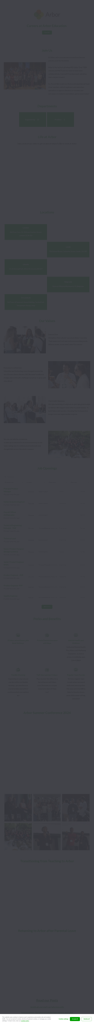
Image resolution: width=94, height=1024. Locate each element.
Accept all (75, 1019)
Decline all (87, 1019)
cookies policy (25, 1021)
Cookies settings (63, 1019)
